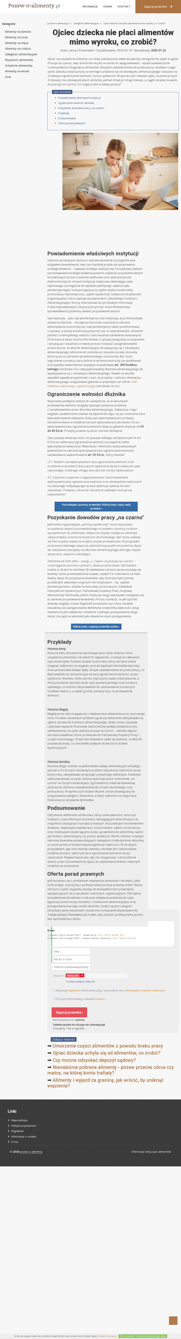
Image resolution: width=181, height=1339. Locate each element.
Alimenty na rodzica (18, 49)
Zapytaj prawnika (158, 6)
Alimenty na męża (16, 43)
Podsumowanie (67, 118)
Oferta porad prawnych (71, 123)
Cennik (107, 6)
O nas (14, 1141)
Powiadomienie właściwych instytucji (79, 97)
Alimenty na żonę (16, 37)
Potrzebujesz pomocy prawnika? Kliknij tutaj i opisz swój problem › (96, 707)
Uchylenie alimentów (18, 65)
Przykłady (63, 113)
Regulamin (17, 1131)
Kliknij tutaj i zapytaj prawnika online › (96, 827)
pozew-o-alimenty (31, 1151)
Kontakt (124, 6)
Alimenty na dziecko (18, 32)
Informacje (90, 6)
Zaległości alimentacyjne (21, 54)
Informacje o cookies (23, 1136)
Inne (8, 77)
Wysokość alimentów (19, 60)
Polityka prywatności (23, 1125)
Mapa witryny (19, 1120)
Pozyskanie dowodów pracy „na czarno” (81, 108)
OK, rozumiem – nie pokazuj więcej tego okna (142, 1336)
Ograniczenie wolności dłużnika (76, 103)
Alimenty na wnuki (17, 71)
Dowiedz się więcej (107, 1336)
